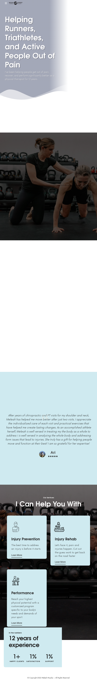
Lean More (16, 555)
